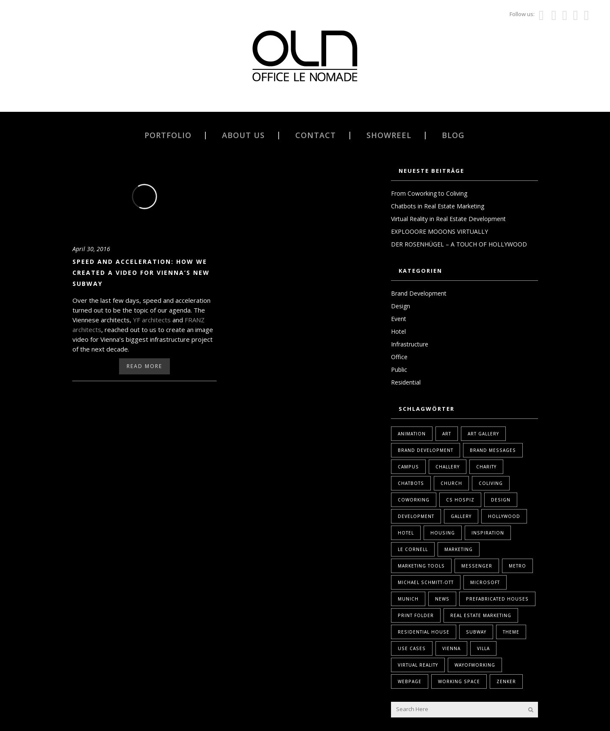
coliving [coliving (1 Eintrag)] (491, 483)
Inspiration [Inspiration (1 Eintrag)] (487, 533)
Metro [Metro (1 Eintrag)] (517, 566)
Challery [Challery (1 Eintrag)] (447, 467)
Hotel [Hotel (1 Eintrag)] (406, 533)
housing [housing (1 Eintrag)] (442, 533)
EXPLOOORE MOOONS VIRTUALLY (439, 231)
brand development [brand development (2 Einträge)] (425, 450)
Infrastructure (409, 344)
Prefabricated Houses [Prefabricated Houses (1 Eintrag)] (497, 599)
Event (398, 319)
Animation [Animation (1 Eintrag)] (412, 434)
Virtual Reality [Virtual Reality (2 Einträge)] (418, 665)
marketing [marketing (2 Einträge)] (458, 549)
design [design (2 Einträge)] (500, 500)
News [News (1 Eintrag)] (442, 599)
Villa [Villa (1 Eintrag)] (483, 648)
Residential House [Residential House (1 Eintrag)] (423, 632)
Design (400, 306)
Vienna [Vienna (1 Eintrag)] (451, 648)
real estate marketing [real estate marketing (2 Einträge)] (480, 615)
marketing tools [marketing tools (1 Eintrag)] (421, 566)
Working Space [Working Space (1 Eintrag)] (459, 681)
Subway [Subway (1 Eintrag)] (476, 632)
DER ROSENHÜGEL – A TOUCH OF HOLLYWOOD (459, 244)
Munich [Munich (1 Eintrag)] (408, 599)
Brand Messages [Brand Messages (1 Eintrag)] (493, 450)
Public (399, 370)
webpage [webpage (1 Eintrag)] (409, 681)
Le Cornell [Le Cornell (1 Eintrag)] (413, 549)
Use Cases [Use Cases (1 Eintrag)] (412, 648)
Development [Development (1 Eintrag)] (416, 516)
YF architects (152, 320)
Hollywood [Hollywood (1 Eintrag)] (504, 516)
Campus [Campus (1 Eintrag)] (408, 467)
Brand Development (418, 293)
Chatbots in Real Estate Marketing (437, 206)
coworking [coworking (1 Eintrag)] (414, 500)
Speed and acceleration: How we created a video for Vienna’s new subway (141, 273)
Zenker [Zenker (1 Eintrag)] (506, 681)
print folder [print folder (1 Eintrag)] (416, 615)
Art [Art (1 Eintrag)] (446, 434)
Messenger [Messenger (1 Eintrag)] (476, 566)
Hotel (398, 331)
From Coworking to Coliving (429, 193)
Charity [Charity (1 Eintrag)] (486, 467)
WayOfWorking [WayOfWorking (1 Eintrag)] (475, 665)
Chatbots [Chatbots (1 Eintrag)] (411, 483)
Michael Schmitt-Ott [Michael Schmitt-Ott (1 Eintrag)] (426, 582)
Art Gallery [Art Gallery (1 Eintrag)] (483, 434)
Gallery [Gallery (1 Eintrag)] (461, 516)
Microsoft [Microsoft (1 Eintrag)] (485, 582)
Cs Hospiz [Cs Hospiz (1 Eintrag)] (460, 500)
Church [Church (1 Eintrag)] (451, 483)
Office (399, 357)
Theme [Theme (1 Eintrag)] (511, 632)
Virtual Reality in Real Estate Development (448, 219)
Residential (406, 382)
